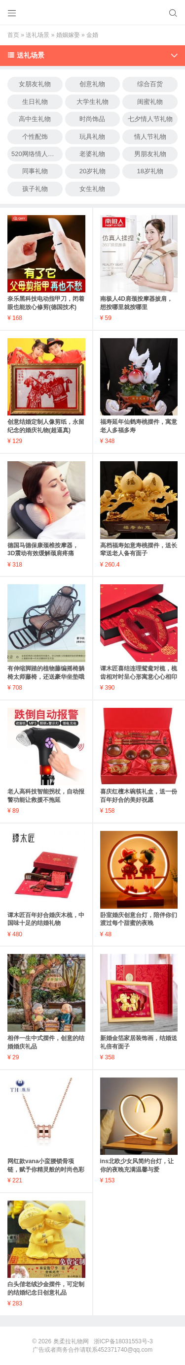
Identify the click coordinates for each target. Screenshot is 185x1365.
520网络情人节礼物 (37, 154)
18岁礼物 (150, 171)
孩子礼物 (35, 188)
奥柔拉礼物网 (71, 1341)
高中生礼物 (35, 119)
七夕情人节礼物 (150, 119)
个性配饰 (35, 136)
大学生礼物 (92, 101)
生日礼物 (35, 101)
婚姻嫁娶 (68, 35)
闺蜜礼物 (150, 101)
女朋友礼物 (35, 84)
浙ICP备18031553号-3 (123, 1341)
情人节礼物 (150, 136)
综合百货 (150, 84)
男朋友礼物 (150, 154)
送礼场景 (37, 35)
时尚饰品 (92, 119)
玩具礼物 (92, 136)
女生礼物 (92, 188)
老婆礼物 (92, 154)
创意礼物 (92, 84)
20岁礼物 (92, 171)
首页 (13, 35)
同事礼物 (35, 171)
